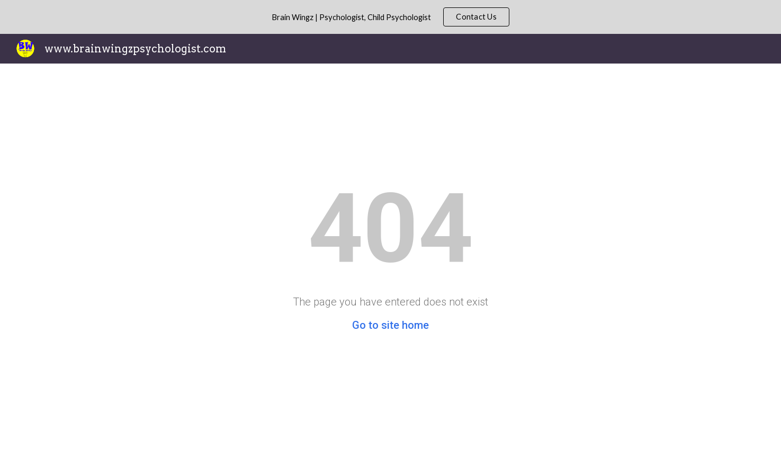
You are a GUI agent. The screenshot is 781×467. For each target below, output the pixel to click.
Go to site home (390, 325)
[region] (390, 17)
